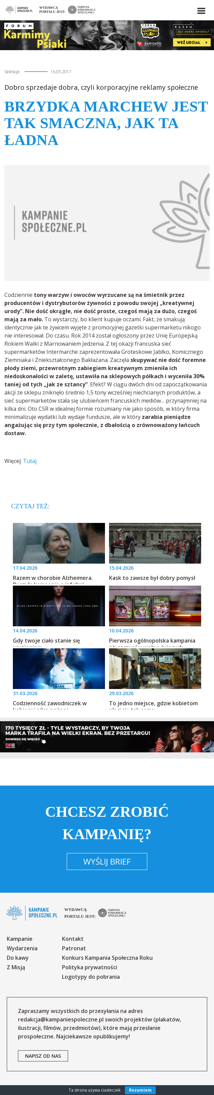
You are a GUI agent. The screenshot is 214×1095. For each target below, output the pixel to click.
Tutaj (30, 461)
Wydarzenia (22, 948)
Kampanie (20, 938)
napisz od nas (43, 1056)
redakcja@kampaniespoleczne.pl (61, 1019)
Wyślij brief (107, 861)
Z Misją (16, 967)
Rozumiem (140, 1090)
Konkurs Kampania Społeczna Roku (107, 957)
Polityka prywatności (89, 967)
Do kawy (18, 957)
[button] (201, 9)
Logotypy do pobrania (91, 976)
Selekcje (12, 72)
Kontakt (73, 938)
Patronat (74, 948)
